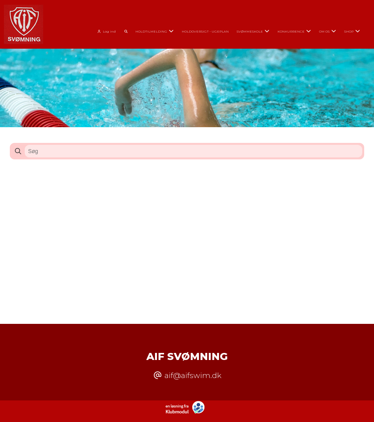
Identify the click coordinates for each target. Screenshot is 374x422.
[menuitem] (108, 30)
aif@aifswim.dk (192, 375)
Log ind (105, 31)
